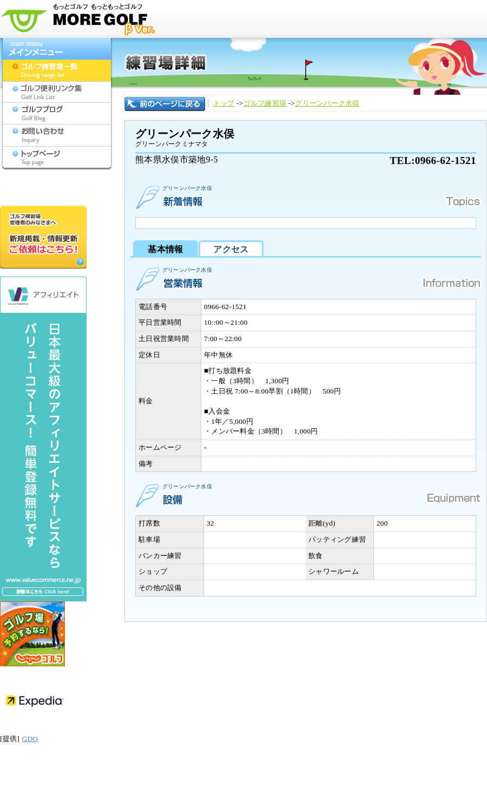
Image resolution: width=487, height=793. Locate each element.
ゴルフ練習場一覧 (57, 70)
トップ (224, 103)
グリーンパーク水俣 (327, 103)
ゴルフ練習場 (265, 103)
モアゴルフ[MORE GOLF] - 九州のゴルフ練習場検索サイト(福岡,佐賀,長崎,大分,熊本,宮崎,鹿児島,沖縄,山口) (81, 19)
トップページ (57, 157)
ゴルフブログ (57, 113)
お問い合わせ (57, 135)
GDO (30, 739)
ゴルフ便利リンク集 (57, 92)
